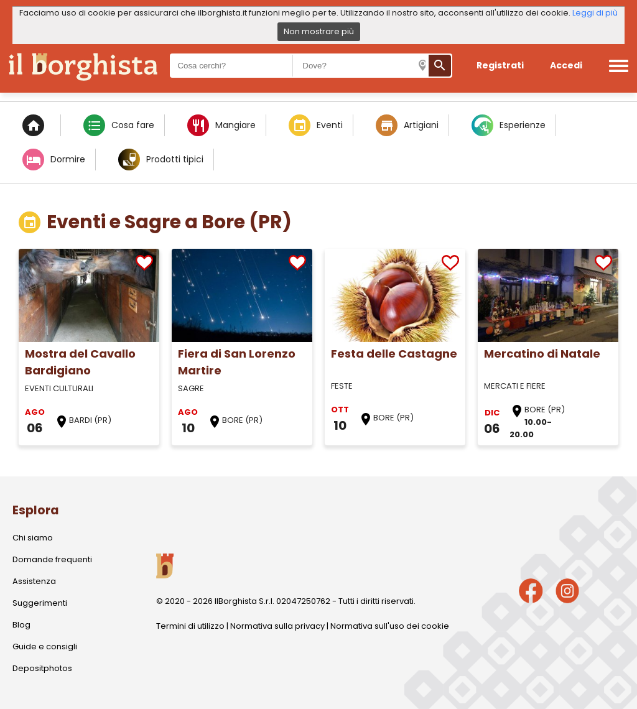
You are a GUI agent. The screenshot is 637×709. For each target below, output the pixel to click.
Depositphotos (42, 668)
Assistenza (34, 581)
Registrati (500, 65)
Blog (21, 625)
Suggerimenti (39, 603)
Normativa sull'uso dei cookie (389, 626)
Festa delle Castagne (394, 353)
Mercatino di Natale (542, 353)
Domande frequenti (52, 559)
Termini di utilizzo (190, 626)
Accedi (566, 65)
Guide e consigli (44, 646)
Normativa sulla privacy (277, 626)
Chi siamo (32, 538)
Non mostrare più (319, 31)
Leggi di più (595, 13)
